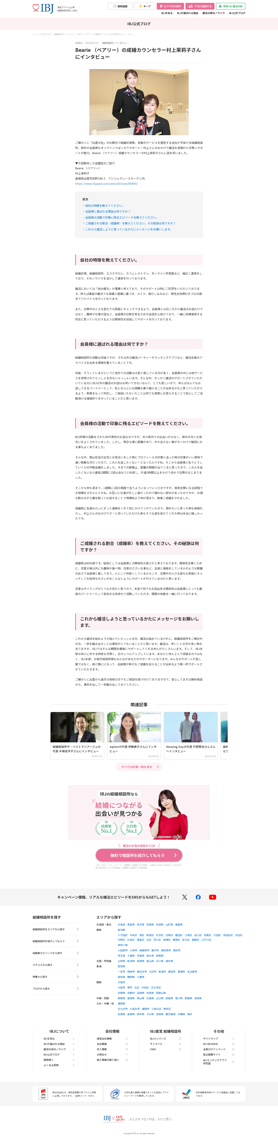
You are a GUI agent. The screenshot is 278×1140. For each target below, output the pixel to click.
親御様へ (59, 1060)
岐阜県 (121, 977)
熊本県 (140, 1014)
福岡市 (145, 1009)
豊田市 (172, 971)
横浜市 (176, 950)
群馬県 (159, 955)
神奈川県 (123, 945)
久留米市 (135, 1009)
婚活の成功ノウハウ (213, 13)
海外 (189, 1014)
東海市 (162, 971)
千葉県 (131, 955)
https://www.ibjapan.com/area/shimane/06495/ (106, 183)
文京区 (159, 935)
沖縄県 (181, 1014)
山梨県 (121, 961)
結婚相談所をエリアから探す (56, 929)
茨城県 (140, 955)
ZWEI (165, 1049)
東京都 (121, 930)
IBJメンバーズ (165, 1038)
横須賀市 (166, 950)
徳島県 (169, 998)
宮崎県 (159, 1014)
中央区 (133, 935)
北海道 (121, 924)
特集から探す (56, 976)
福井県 (169, 961)
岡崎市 (131, 971)
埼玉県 (121, 955)
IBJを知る (167, 13)
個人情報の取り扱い (112, 1060)
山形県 (169, 924)
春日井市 (142, 971)
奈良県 (150, 993)
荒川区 (157, 939)
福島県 (179, 924)
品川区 (198, 935)
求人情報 (112, 1049)
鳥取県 (121, 998)
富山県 (150, 961)
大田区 (217, 935)
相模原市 (144, 950)
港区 (141, 935)
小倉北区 (156, 1009)
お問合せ (112, 1054)
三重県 (140, 977)
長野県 (140, 961)
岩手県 (140, 924)
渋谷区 (239, 935)
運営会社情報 (112, 1038)
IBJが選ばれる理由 (187, 13)
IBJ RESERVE (218, 1044)
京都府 (131, 993)
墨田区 (179, 935)
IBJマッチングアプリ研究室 (218, 1062)
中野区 (121, 939)
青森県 (131, 924)
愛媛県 (188, 998)
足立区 (186, 939)
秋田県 (159, 924)
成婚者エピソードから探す (56, 953)
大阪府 (121, 982)
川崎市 (133, 950)
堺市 (129, 987)
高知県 (198, 998)
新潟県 (131, 961)
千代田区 (123, 935)
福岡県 (121, 1003)
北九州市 (123, 1009)
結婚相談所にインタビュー (65, 34)
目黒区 (207, 935)
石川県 (159, 961)
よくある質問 (59, 1065)
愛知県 (121, 966)
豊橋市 (181, 971)
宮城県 (150, 924)
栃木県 (150, 955)
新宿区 (150, 935)
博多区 (167, 1009)
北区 (148, 939)
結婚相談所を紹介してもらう (56, 941)
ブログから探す (56, 988)
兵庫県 (121, 993)
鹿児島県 (171, 1014)
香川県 (179, 998)
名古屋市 (192, 971)
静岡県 (131, 977)
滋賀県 (140, 993)
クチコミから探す (56, 965)
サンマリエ (165, 1044)
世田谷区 (228, 935)
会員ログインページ (218, 1049)
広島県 (150, 998)
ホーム (35, 34)
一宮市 (121, 971)
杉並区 (131, 939)
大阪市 (121, 987)
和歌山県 (161, 993)
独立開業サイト (218, 1054)
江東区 (188, 935)
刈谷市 (152, 971)
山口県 (159, 998)
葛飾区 (195, 939)
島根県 (131, 998)
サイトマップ (218, 1038)
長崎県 (131, 1014)
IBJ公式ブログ (237, 13)
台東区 (169, 935)
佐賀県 (121, 1014)
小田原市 (123, 950)
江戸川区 (206, 939)
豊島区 (140, 939)
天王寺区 (156, 987)
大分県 (150, 1014)
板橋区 (167, 939)
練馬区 (176, 939)
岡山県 (140, 998)
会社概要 (112, 1044)
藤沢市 (155, 950)
